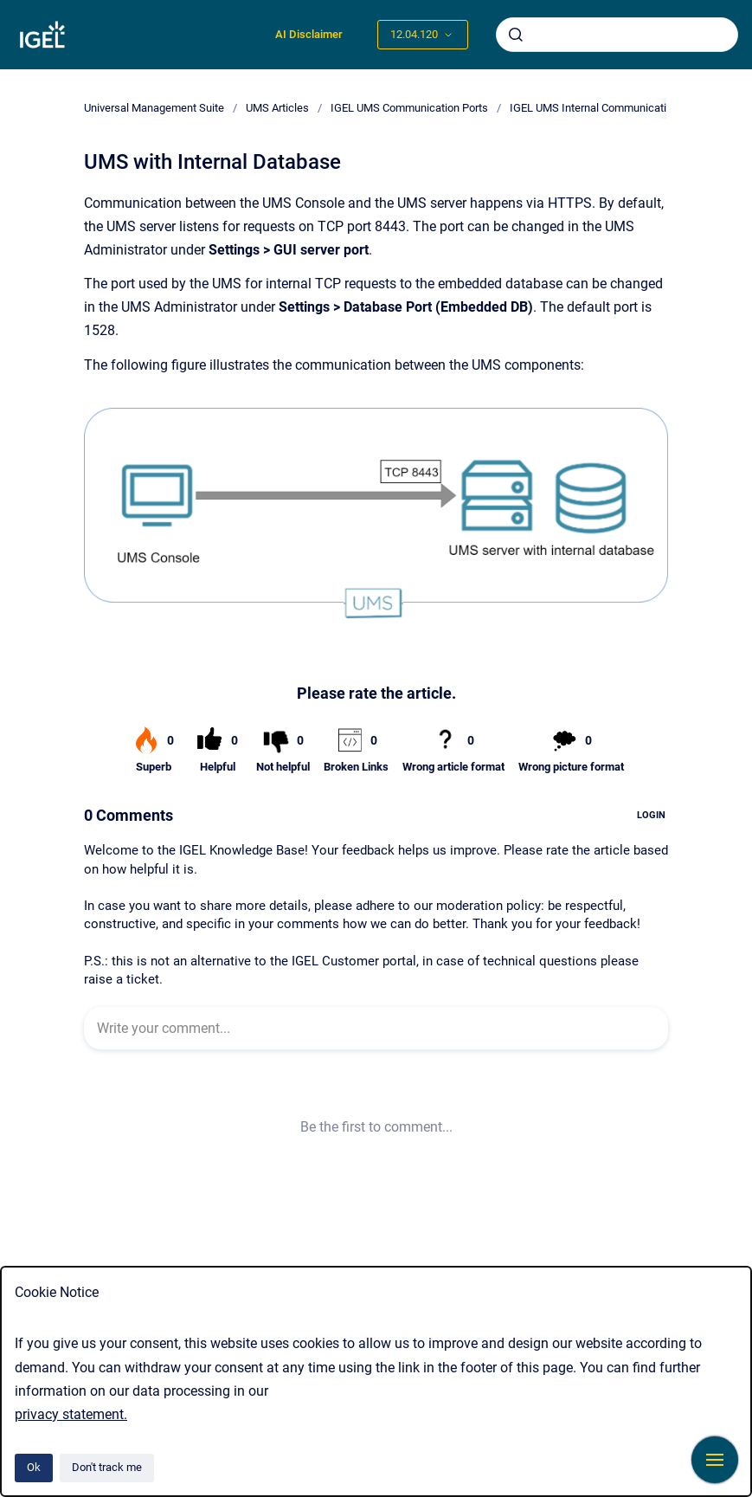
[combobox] (617, 34)
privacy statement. (71, 1414)
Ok (34, 1467)
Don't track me (107, 1467)
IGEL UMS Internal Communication (594, 107)
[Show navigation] (714, 1459)
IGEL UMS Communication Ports (409, 107)
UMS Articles (277, 107)
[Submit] (516, 34)
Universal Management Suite (154, 107)
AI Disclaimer (309, 34)
